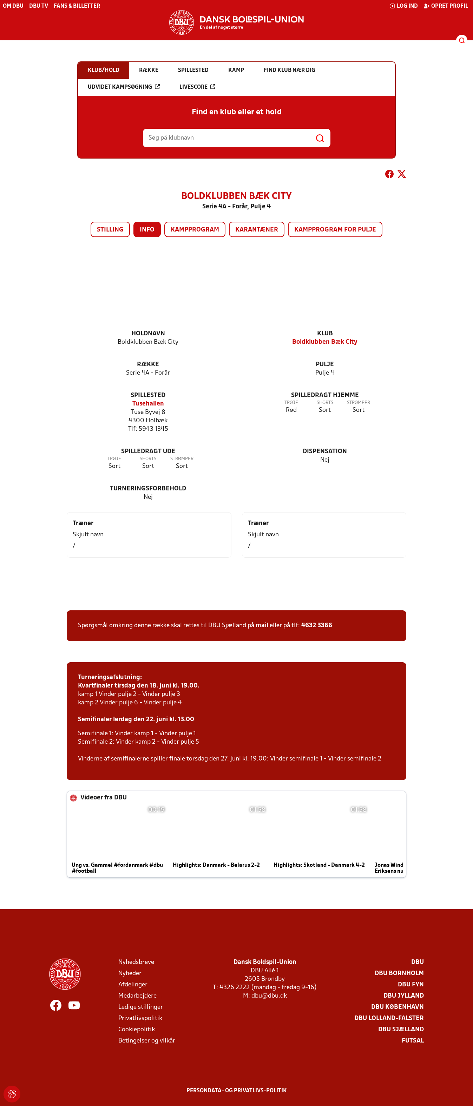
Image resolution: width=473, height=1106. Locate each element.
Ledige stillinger (140, 1007)
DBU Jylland (403, 996)
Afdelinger (132, 985)
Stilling (110, 230)
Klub (325, 334)
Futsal (413, 1041)
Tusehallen (148, 404)
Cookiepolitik (136, 1030)
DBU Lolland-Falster (389, 1018)
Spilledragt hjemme (325, 395)
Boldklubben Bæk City (324, 342)
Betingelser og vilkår (146, 1041)
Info (147, 230)
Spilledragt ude (148, 452)
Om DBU (13, 6)
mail (262, 626)
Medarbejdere (137, 996)
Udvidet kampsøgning (124, 87)
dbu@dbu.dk (269, 996)
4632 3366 (316, 626)
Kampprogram (195, 230)
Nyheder (130, 974)
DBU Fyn (411, 985)
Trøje (291, 403)
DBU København (397, 1007)
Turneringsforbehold (148, 489)
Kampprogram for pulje (335, 230)
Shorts (325, 403)
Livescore (197, 87)
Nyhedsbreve (136, 962)
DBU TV (38, 6)
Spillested (148, 395)
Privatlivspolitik (140, 1018)
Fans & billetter (77, 6)
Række (148, 365)
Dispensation (325, 452)
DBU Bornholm (399, 974)
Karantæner (256, 230)
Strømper (358, 403)
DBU (417, 962)
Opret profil (445, 6)
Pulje (325, 365)
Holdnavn (148, 334)
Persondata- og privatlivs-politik (236, 1090)
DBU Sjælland (401, 1030)
